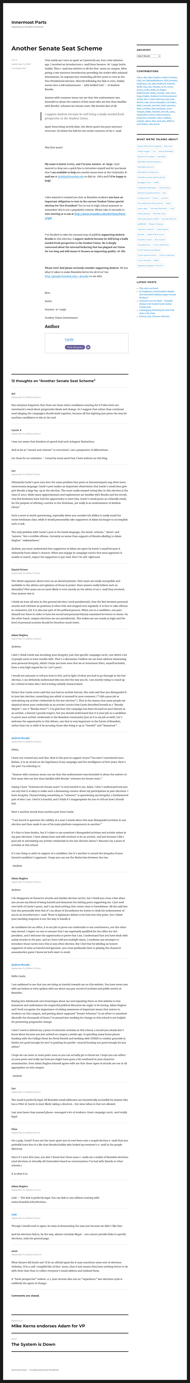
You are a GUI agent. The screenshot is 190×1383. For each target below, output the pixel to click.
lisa (164, 121)
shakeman (142, 83)
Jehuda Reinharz (159, 208)
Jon (149, 83)
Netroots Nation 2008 (148, 219)
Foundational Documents (150, 203)
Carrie (69, 339)
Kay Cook (170, 99)
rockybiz (146, 108)
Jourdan (160, 93)
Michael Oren (159, 213)
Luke (146, 102)
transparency (144, 245)
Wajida (146, 96)
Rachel (140, 102)
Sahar (139, 77)
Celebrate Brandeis (147, 187)
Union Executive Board (149, 250)
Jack (159, 121)
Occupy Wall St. (169, 219)
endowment (144, 198)
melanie (140, 121)
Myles (148, 112)
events (164, 198)
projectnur (142, 118)
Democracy (164, 187)
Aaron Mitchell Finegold (149, 146)
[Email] (88, 347)
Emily (139, 87)
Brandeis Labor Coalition (159, 118)
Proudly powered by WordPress (44, 1370)
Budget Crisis (144, 182)
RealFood (161, 83)
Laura (172, 112)
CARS (156, 182)
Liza (145, 87)
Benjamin (161, 108)
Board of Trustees (146, 156)
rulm (168, 93)
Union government (147, 255)
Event (155, 198)
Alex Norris (154, 124)
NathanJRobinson (154, 80)
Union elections (160, 245)
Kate (154, 108)
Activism (168, 146)
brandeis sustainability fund (151, 177)
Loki (14, 1214)
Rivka (153, 90)
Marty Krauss (144, 213)
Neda (139, 105)
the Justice (160, 239)
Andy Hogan (144, 151)
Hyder (153, 93)
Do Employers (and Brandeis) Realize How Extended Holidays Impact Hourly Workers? (157, 294)
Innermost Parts (28, 22)
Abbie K (170, 121)
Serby (147, 90)
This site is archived (148, 288)
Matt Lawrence (168, 105)
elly (145, 77)
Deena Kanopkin (157, 102)
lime (154, 121)
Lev (143, 80)
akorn (148, 121)
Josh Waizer (142, 124)
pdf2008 (142, 224)
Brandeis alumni (146, 167)
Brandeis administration (149, 161)
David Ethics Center (146, 115)
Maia (139, 108)
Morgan (156, 87)
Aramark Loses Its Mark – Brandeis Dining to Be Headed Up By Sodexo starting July (156, 304)
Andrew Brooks (20, 738)
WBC (156, 260)
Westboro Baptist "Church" (150, 265)
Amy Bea (156, 105)
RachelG (156, 112)
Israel (168, 203)
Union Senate (144, 260)
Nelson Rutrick (163, 115)
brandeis (161, 156)
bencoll (164, 112)
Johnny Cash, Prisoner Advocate (154, 316)
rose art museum (146, 229)
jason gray (143, 208)
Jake (154, 83)
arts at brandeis (166, 151)
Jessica (140, 90)
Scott (163, 87)
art (154, 151)
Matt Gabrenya (157, 99)
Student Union (145, 239)
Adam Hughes (154, 77)
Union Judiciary (167, 255)
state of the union (155, 234)
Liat (150, 87)
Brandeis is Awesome (148, 172)
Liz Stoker (171, 102)
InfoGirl (170, 83)
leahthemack (143, 93)
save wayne (162, 229)
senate (141, 234)
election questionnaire (149, 193)
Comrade (146, 105)
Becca (146, 99)
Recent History (156, 224)
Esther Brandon (169, 77)
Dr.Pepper (161, 90)
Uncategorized (18, 68)
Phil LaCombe (170, 80)
